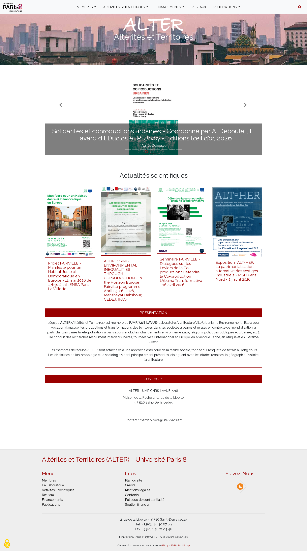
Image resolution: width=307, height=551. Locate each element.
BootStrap (184, 545)
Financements (168, 7)
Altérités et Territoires (153, 37)
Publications (225, 7)
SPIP (173, 545)
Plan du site (133, 480)
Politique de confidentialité (144, 500)
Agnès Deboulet (154, 145)
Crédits (130, 485)
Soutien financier (137, 504)
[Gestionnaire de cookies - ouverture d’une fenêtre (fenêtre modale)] (7, 544)
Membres (85, 7)
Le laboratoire (53, 485)
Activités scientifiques (124, 7)
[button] (300, 7)
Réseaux (198, 7)
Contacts (132, 495)
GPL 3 (164, 545)
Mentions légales (137, 490)
